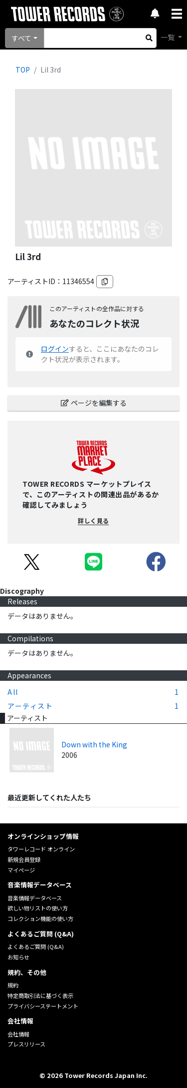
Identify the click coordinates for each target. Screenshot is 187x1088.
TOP (22, 70)
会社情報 (18, 1034)
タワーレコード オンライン (41, 849)
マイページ (21, 870)
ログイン (55, 349)
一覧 (168, 37)
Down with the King (94, 744)
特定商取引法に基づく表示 (40, 995)
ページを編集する (94, 403)
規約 (12, 985)
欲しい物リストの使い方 (37, 908)
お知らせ (18, 957)
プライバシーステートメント (42, 1006)
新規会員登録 (23, 859)
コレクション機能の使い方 (40, 918)
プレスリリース (26, 1044)
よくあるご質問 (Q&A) (35, 946)
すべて (21, 38)
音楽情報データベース (34, 898)
